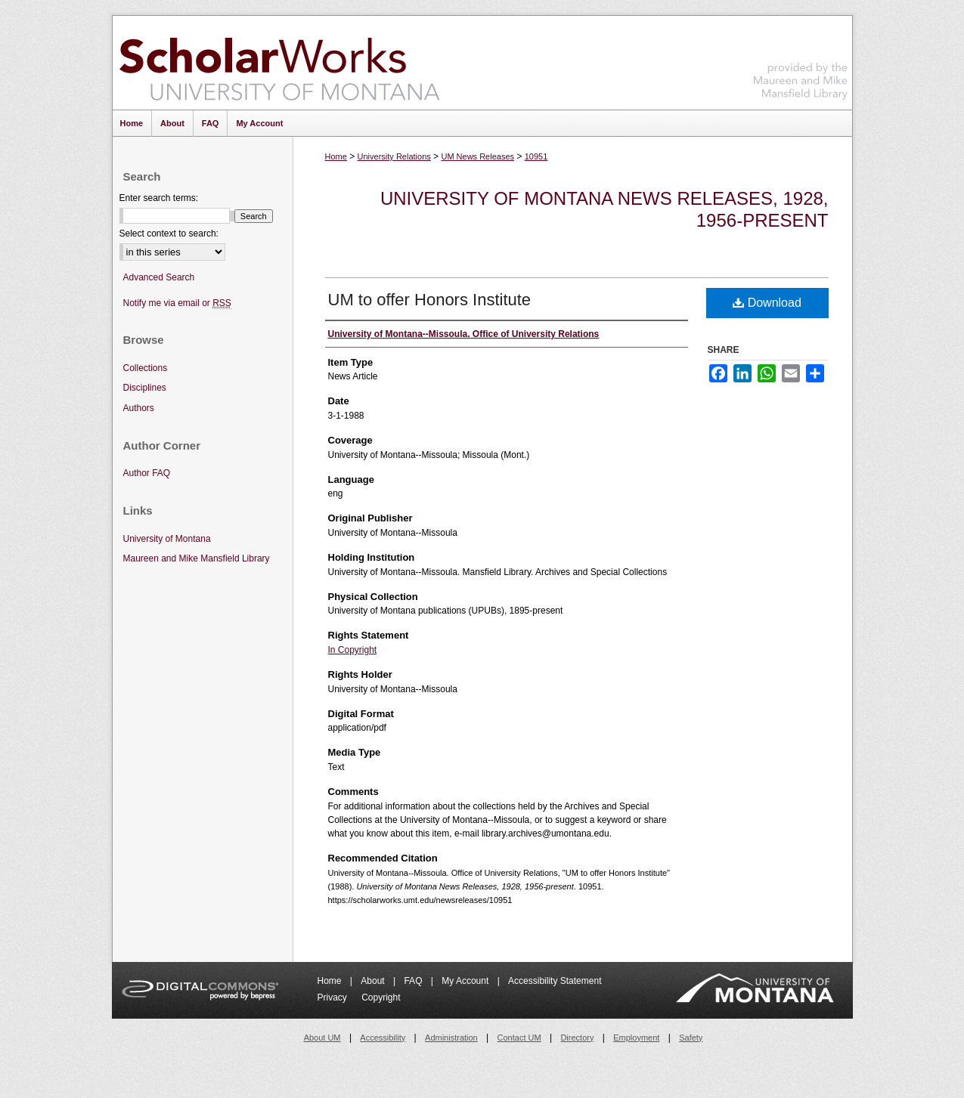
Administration (451, 1037)
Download (767, 302)
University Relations (394, 156)
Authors (138, 408)
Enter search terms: (159, 198)
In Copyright (352, 650)
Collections (145, 368)
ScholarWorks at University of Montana (279, 63)
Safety (690, 1037)
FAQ (414, 981)
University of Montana (167, 539)
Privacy (334, 997)
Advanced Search (159, 277)
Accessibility (382, 1037)
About (374, 981)
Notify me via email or (177, 303)
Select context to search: (169, 233)
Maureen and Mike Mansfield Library (800, 60)
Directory (577, 1037)
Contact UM (519, 1037)
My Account (466, 981)
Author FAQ (147, 473)
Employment (636, 1037)
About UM (322, 1037)
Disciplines (144, 387)
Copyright (380, 997)
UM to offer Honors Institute (430, 299)
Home (336, 156)
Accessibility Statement (554, 981)
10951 (536, 156)
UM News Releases (477, 156)
